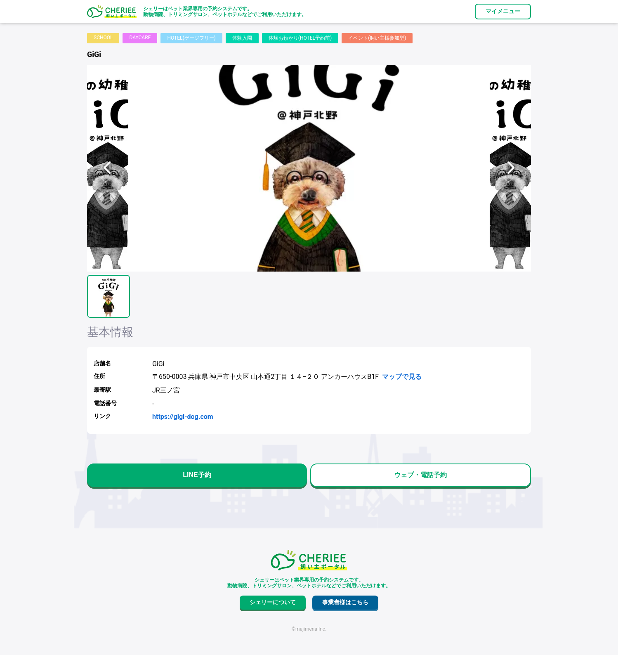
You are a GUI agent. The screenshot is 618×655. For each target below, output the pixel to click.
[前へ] (107, 168)
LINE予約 (197, 474)
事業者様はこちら (345, 602)
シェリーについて (273, 602)
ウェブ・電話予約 (420, 474)
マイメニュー (503, 11)
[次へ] (510, 168)
